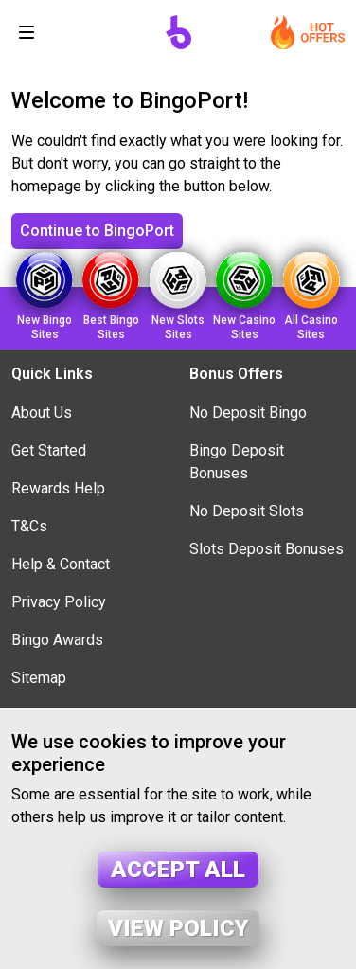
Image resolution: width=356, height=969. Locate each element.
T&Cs (29, 526)
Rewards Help (58, 488)
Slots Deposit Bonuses (266, 549)
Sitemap (38, 678)
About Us (41, 413)
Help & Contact (60, 564)
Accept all (178, 869)
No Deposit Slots (246, 511)
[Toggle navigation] (26, 32)
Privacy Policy (58, 602)
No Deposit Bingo (248, 413)
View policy (178, 928)
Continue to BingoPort (97, 231)
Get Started (48, 450)
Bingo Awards (57, 640)
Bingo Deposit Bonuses (236, 461)
